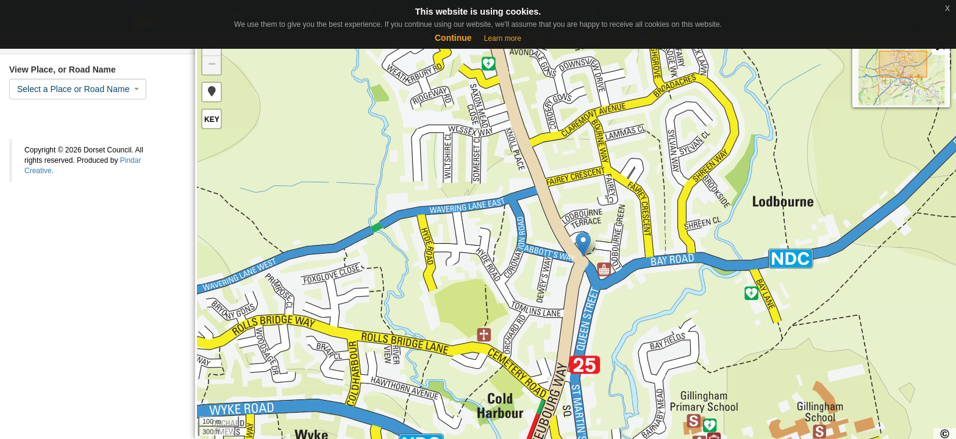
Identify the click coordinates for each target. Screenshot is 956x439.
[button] (211, 92)
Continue (453, 38)
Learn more (502, 38)
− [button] (212, 65)
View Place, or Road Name (62, 69)
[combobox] (77, 89)
